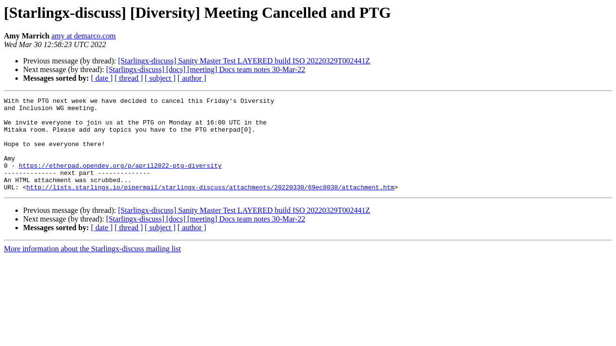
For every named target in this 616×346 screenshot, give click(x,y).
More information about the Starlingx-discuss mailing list (92, 267)
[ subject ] (160, 78)
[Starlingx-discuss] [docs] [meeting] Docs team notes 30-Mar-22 (205, 69)
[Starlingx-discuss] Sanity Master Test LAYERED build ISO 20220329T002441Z (244, 61)
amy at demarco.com (83, 36)
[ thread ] (129, 78)
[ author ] (192, 78)
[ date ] (102, 78)
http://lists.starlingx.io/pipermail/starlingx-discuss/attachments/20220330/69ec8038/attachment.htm (210, 205)
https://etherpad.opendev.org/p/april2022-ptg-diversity (120, 179)
